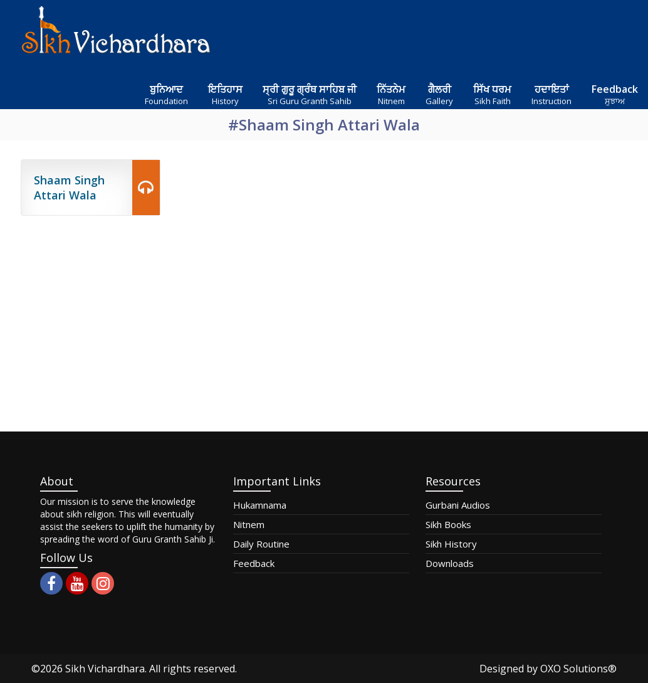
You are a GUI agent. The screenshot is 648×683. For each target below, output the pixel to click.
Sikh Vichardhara (105, 668)
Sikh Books (448, 524)
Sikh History (451, 543)
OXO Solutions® (578, 668)
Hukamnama (259, 505)
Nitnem (248, 524)
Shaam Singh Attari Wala (69, 187)
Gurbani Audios (458, 505)
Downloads (450, 563)
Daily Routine (261, 543)
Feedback (253, 563)
